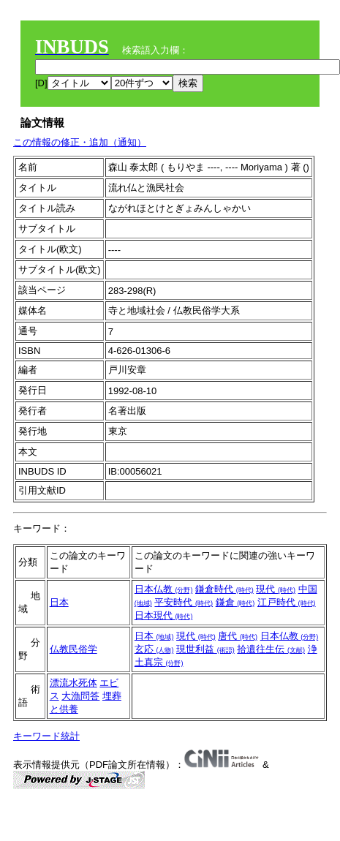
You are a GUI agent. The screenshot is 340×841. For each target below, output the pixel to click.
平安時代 (183, 602)
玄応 (154, 649)
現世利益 (205, 649)
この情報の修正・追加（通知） (79, 142)
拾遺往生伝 (271, 649)
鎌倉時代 (224, 589)
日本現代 (164, 615)
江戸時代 (286, 602)
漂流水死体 (73, 682)
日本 (59, 602)
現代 (275, 589)
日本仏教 (164, 589)
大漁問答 (80, 695)
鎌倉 (235, 602)
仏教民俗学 (73, 649)
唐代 (237, 635)
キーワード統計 (46, 736)
